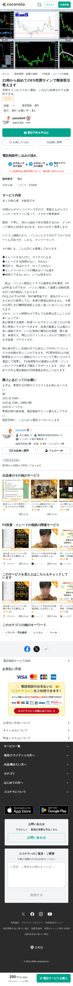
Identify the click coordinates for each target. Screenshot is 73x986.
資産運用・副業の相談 (26, 74)
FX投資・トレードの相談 (55, 74)
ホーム (5, 74)
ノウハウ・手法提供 (27, 185)
